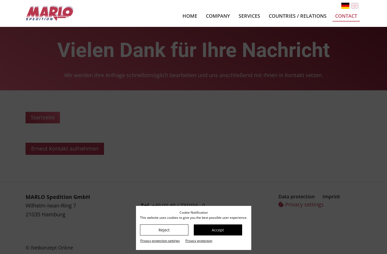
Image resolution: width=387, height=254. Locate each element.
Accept (218, 229)
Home (189, 16)
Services (249, 16)
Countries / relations (298, 16)
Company (218, 16)
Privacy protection (198, 240)
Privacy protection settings (160, 240)
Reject (164, 229)
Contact (346, 16)
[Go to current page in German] (345, 6)
